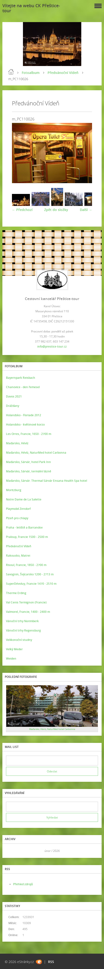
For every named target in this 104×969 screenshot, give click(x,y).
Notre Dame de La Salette (23, 499)
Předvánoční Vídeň (63, 72)
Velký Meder (14, 649)
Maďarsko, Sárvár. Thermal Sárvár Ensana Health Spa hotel (46, 481)
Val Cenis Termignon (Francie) (26, 602)
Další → (86, 209)
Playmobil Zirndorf (18, 509)
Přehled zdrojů (23, 884)
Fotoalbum (30, 72)
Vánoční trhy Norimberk (22, 621)
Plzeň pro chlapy (17, 518)
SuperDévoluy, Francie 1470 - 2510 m (31, 584)
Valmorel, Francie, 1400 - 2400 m (28, 612)
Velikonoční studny (19, 640)
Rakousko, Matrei (18, 556)
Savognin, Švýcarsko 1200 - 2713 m (30, 574)
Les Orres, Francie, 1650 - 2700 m (28, 434)
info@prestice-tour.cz (52, 346)
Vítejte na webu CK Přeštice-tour (31, 8)
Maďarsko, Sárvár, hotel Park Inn (28, 462)
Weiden (11, 658)
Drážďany (12, 406)
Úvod (11, 72)
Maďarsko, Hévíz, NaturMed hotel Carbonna (36, 453)
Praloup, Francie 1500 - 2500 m (27, 537)
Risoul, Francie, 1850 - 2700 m (26, 565)
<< (11, 851)
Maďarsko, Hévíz (17, 443)
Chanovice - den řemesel (23, 387)
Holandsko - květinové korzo (25, 424)
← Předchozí (22, 209)
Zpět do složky (56, 209)
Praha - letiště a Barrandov (24, 527)
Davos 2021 (14, 396)
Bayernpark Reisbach (20, 378)
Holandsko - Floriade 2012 (23, 415)
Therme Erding (16, 593)
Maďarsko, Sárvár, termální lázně (28, 471)
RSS (51, 961)
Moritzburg (13, 490)
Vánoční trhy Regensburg (23, 630)
